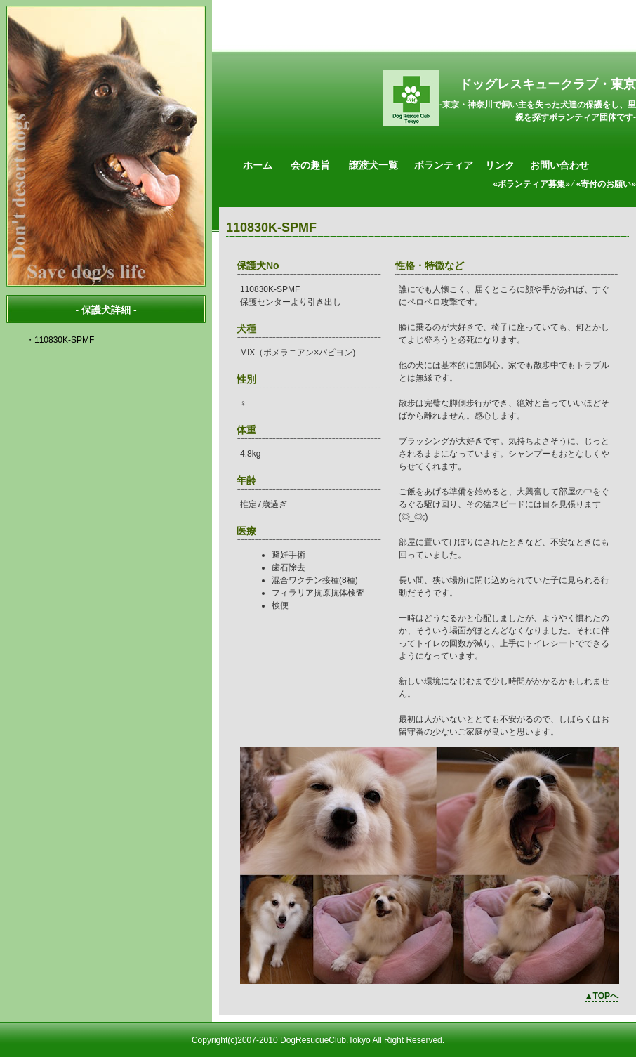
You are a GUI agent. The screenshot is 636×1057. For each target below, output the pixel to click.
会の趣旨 (310, 165)
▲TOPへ (601, 996)
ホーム (257, 165)
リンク (500, 165)
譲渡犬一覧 (373, 165)
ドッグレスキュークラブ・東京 (547, 84)
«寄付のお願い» (606, 184)
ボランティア (443, 165)
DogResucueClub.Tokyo (325, 1040)
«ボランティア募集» (531, 184)
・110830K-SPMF (60, 340)
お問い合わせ (559, 165)
